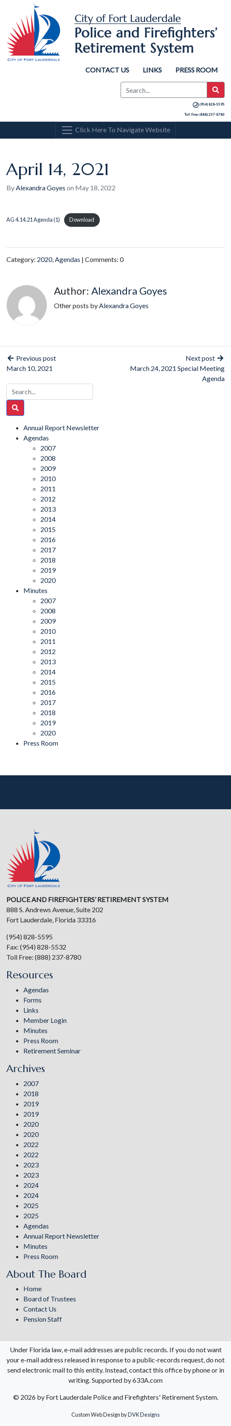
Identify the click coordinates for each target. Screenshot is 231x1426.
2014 (48, 519)
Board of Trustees (49, 1299)
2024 (31, 1185)
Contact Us (107, 70)
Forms (32, 1000)
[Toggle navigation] (115, 130)
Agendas (67, 259)
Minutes (35, 590)
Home (32, 1288)
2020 (44, 259)
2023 (31, 1165)
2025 (31, 1205)
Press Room (196, 70)
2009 (48, 468)
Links (152, 70)
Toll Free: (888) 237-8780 (204, 114)
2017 (48, 550)
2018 (48, 560)
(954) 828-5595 (208, 104)
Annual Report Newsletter (61, 427)
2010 (48, 478)
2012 (48, 499)
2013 (48, 509)
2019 (48, 570)
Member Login (45, 1020)
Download (81, 219)
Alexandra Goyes (40, 188)
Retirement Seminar (52, 1051)
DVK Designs (144, 1414)
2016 (48, 539)
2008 (48, 458)
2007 (48, 448)
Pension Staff (42, 1319)
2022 (31, 1144)
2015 (48, 529)
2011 (48, 489)
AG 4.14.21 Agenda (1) (33, 219)
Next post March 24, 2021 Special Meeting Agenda (177, 368)
